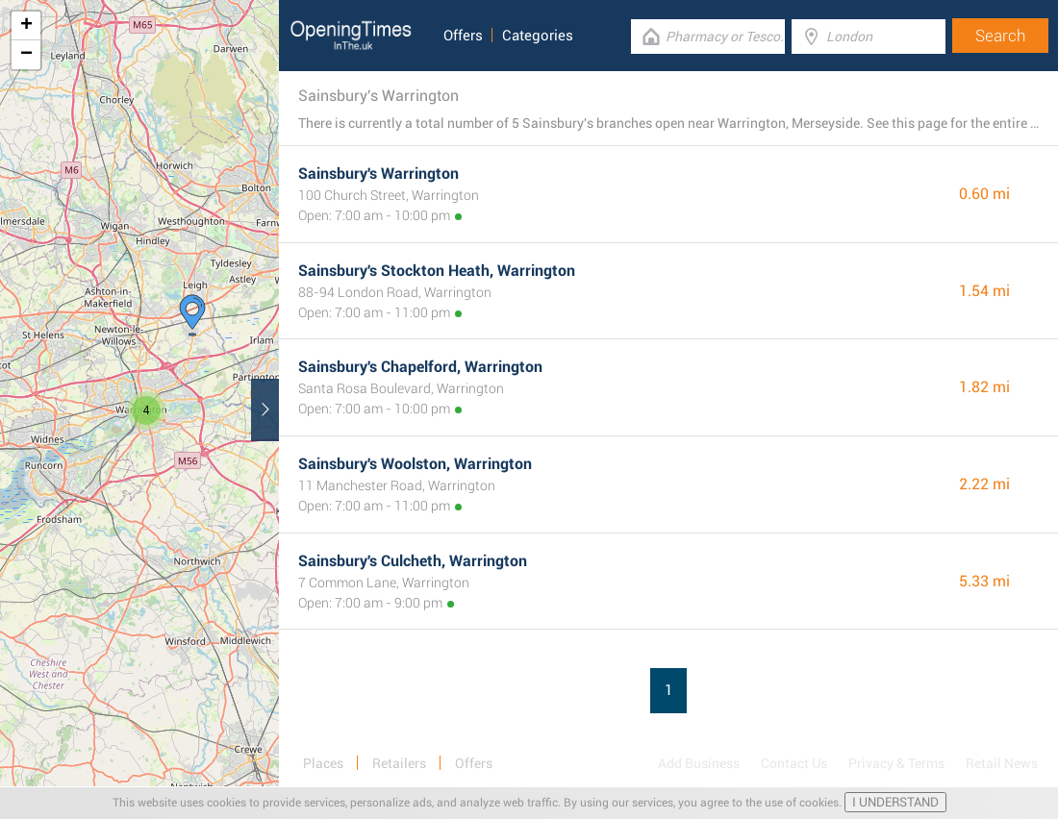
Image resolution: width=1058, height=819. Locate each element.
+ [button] (26, 26)
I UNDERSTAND (895, 802)
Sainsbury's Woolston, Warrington (415, 464)
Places (323, 763)
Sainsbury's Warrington (378, 173)
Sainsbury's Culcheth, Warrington (412, 561)
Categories (537, 35)
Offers (463, 35)
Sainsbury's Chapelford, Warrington (420, 367)
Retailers (399, 763)
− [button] (26, 54)
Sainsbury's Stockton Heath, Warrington (436, 270)
